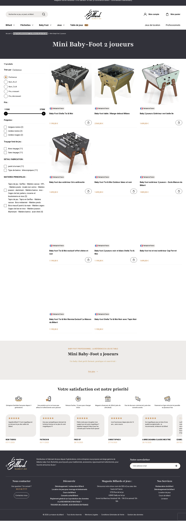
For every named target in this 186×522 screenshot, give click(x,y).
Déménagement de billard (164, 491)
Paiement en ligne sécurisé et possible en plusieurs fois (167, 403)
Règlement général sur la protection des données (69, 500)
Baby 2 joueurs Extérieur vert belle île (157, 115)
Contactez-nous (21, 497)
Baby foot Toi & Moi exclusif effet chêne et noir (68, 253)
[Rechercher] (43, 14)
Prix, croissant (11, 93)
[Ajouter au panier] (88, 123)
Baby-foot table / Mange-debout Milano (112, 115)
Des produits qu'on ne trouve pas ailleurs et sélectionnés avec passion (48, 403)
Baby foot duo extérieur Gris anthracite (67, 183)
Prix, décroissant (12, 97)
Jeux (61, 26)
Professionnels (173, 26)
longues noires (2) (15, 128)
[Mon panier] (172, 15)
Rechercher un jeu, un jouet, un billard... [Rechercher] (22, 15)
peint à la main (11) (16, 167)
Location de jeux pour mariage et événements (69, 491)
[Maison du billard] (93, 14)
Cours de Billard (69, 494)
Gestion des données (135, 516)
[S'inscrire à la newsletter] (176, 467)
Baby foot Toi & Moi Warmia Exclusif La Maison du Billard (70, 322)
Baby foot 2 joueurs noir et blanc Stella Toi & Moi (114, 253)
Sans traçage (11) (15, 154)
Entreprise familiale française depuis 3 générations (18, 403)
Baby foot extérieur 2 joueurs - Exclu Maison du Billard (161, 185)
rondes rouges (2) (15, 136)
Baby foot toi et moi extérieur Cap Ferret (158, 252)
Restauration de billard (165, 487)
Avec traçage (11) (15, 150)
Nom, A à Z (10, 83)
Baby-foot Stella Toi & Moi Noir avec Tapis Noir (116, 320)
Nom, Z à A (10, 88)
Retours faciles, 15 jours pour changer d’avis (78, 403)
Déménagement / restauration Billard (69, 487)
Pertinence (10, 78)
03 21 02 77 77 (21, 490)
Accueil (8, 35)
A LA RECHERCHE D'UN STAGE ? (69, 503)
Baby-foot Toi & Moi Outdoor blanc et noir (113, 183)
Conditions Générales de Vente (112, 516)
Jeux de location (152, 26)
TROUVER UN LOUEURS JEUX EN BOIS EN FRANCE (69, 506)
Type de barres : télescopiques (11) (23, 171)
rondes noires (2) (15, 132)
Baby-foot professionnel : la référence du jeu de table (30, 35)
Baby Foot (45, 26)
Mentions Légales (91, 516)
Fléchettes (26, 26)
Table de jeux (79, 26)
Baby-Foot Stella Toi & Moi (61, 115)
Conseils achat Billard (69, 497)
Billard (10, 26)
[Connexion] (151, 15)
